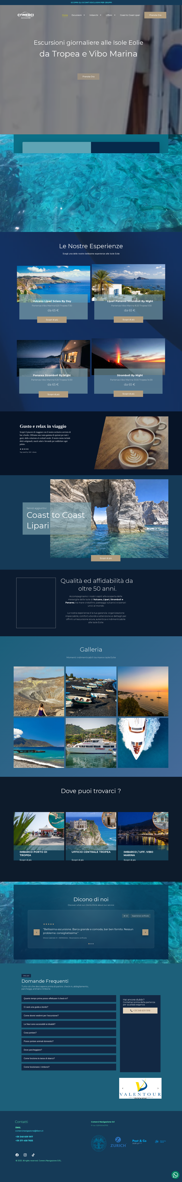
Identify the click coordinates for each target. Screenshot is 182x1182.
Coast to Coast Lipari (130, 15)
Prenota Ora (155, 15)
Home (65, 15)
